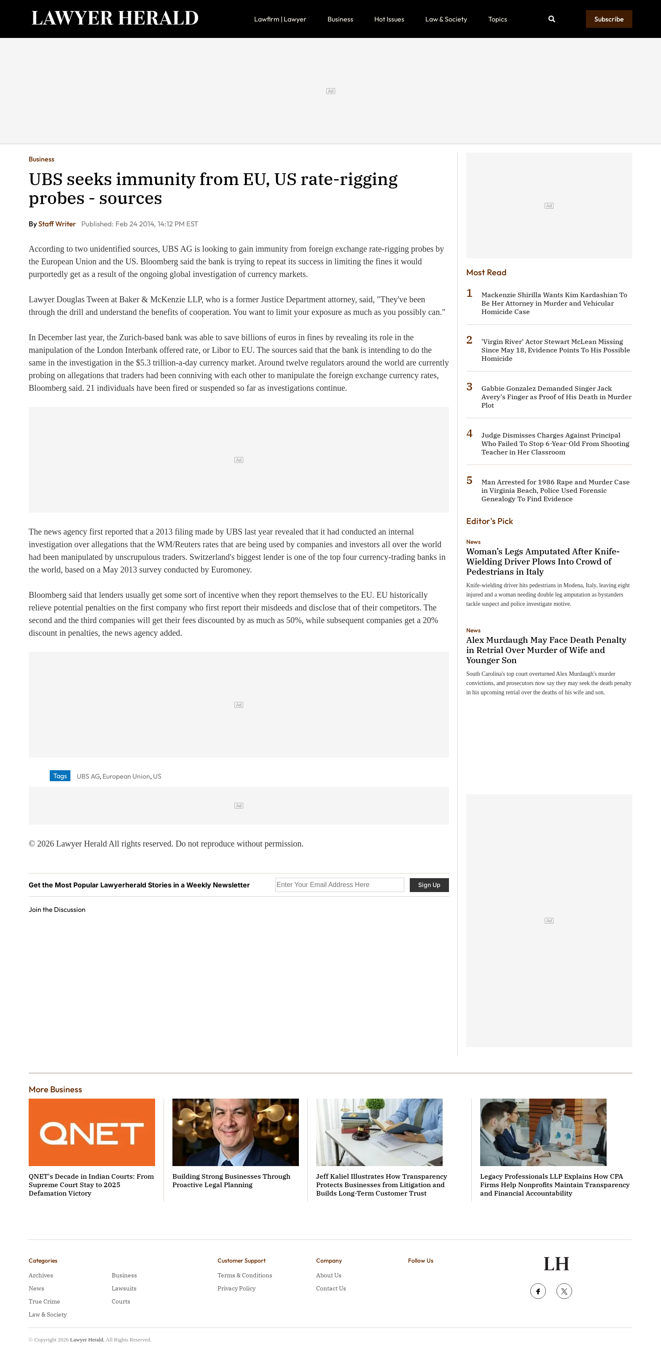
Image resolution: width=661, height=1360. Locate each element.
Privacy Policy (236, 1288)
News (473, 542)
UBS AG (88, 776)
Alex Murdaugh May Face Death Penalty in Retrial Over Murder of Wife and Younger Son (546, 650)
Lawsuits (124, 1288)
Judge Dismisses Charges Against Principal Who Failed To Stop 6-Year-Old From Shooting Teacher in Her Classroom (555, 443)
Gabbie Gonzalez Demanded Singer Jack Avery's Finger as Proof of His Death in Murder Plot (556, 396)
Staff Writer (57, 223)
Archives (41, 1275)
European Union (126, 776)
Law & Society (446, 19)
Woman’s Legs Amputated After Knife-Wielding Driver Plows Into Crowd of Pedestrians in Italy (543, 561)
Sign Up (429, 884)
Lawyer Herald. (87, 1339)
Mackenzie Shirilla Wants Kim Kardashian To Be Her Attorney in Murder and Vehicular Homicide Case (554, 303)
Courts (121, 1301)
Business (340, 19)
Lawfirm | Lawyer (280, 19)
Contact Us (331, 1288)
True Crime (44, 1301)
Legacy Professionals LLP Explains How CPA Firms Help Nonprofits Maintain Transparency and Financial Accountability (555, 1184)
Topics (497, 19)
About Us (328, 1275)
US (157, 776)
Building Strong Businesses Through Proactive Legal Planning (231, 1180)
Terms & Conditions (245, 1275)
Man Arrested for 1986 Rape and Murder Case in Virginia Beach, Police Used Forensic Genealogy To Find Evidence (555, 490)
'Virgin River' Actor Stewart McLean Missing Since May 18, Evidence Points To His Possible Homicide (555, 350)
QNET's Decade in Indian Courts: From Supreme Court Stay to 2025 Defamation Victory (91, 1184)
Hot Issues (389, 19)
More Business (55, 1089)
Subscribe (609, 19)
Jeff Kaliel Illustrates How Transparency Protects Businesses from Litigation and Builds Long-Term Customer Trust (381, 1184)
